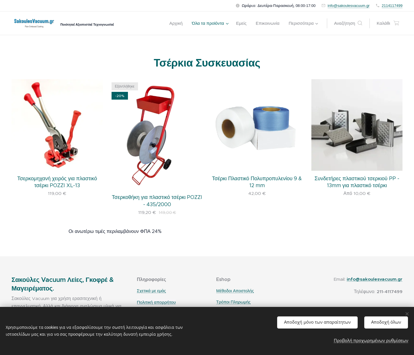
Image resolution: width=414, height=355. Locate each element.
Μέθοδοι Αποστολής (235, 291)
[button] (348, 23)
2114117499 (392, 5)
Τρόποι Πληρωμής (233, 302)
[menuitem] (177, 23)
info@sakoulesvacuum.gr (349, 5)
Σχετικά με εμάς (151, 291)
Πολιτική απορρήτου (156, 302)
